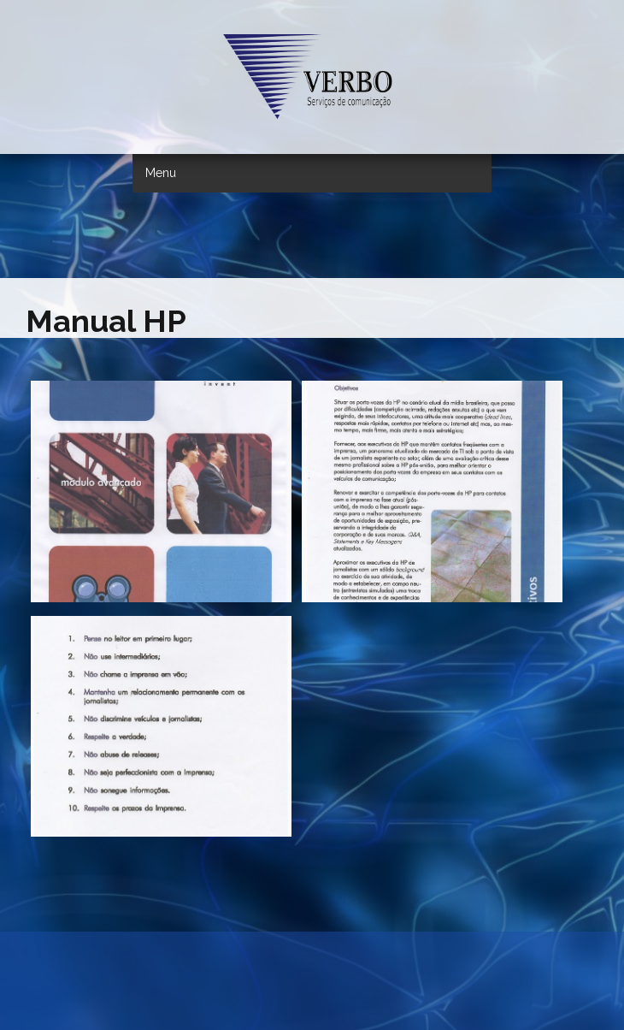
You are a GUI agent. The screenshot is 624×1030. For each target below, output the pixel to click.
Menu (160, 173)
